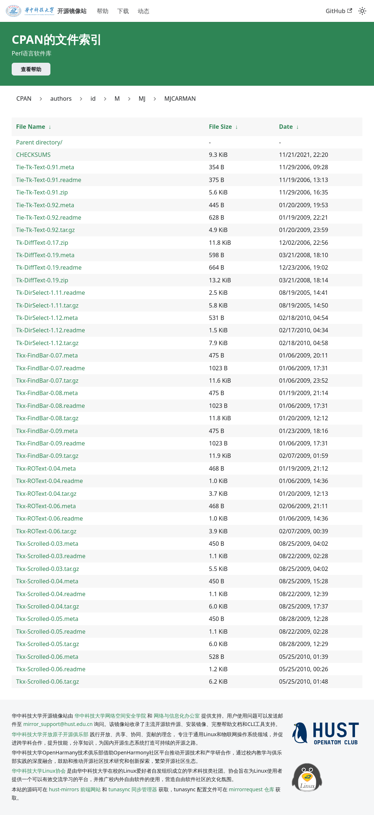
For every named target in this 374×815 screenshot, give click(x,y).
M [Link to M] (117, 98)
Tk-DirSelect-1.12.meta (47, 318)
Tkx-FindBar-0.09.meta (47, 431)
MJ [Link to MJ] (142, 98)
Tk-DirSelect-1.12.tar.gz (47, 343)
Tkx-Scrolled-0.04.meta (47, 581)
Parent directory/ (39, 142)
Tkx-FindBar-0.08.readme (50, 406)
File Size (220, 127)
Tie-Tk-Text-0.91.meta (45, 167)
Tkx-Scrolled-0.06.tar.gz (47, 681)
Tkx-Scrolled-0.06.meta (47, 657)
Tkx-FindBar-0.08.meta (47, 393)
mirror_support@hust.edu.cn (58, 724)
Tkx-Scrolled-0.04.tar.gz (47, 606)
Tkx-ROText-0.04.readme (49, 481)
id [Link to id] (93, 98)
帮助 (102, 11)
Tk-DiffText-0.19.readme (48, 267)
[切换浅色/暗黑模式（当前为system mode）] (362, 11)
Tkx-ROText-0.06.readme (49, 518)
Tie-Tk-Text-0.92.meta (45, 205)
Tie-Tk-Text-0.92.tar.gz (45, 230)
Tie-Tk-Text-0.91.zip (42, 192)
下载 (123, 11)
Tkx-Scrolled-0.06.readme (50, 669)
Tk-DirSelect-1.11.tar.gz (47, 305)
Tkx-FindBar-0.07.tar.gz (47, 380)
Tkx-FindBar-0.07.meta (47, 355)
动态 (143, 11)
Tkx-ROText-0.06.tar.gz (46, 531)
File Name (30, 127)
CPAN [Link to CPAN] (23, 98)
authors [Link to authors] (61, 98)
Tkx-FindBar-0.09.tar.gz (47, 456)
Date (286, 127)
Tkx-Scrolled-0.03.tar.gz (47, 569)
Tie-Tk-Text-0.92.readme (48, 217)
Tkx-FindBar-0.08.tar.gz (47, 418)
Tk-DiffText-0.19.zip (42, 280)
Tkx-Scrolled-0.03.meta (47, 544)
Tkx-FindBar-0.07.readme (50, 368)
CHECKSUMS (33, 155)
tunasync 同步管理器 (132, 789)
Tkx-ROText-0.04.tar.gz (46, 494)
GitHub (339, 11)
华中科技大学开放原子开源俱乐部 (50, 734)
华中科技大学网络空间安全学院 (110, 715)
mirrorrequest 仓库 (251, 789)
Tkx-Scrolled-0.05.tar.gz (47, 644)
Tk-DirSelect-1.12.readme (50, 330)
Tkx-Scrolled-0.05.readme (50, 631)
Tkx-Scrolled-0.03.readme (50, 556)
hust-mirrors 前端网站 (75, 789)
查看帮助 (31, 69)
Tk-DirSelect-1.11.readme (50, 293)
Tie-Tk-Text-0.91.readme (48, 180)
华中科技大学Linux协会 (39, 770)
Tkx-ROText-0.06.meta (46, 506)
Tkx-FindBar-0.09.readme (50, 443)
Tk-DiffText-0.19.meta (45, 255)
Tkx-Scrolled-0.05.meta (47, 619)
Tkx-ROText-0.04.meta (46, 468)
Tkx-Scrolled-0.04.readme (50, 594)
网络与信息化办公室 (177, 715)
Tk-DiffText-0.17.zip (42, 243)
